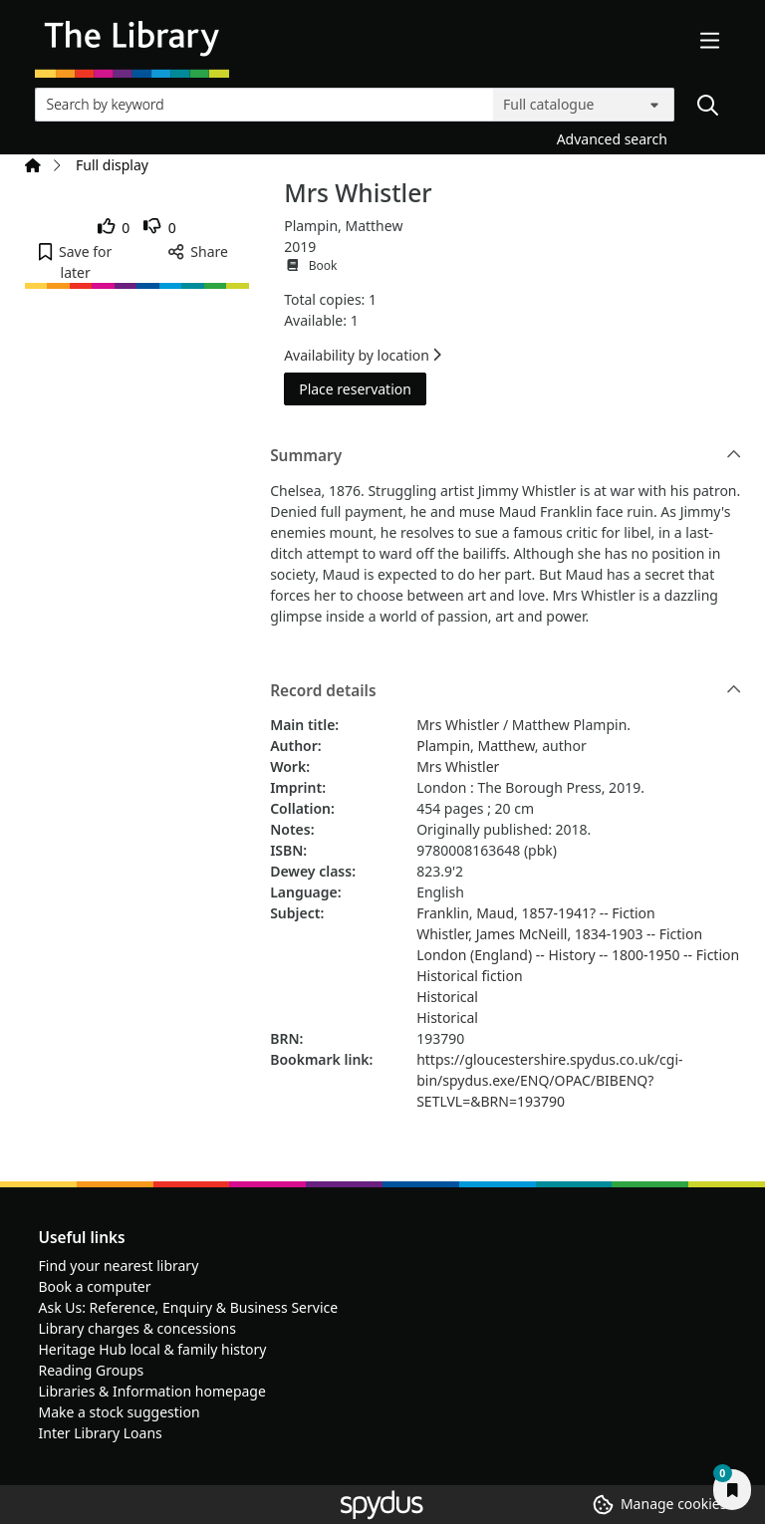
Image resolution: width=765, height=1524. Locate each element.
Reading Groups (91, 1370)
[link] (114, 227)
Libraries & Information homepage (152, 1391)
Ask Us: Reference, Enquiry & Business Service (189, 1307)
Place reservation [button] (362, 388)
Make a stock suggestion (119, 1411)
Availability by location (362, 355)
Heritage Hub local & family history (153, 1349)
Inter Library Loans (100, 1432)
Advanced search (612, 138)
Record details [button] (505, 691)
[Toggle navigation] (710, 41)
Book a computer (95, 1286)
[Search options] (583, 105)
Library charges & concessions (137, 1328)
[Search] (707, 105)
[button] (76, 262)
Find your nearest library (119, 1265)
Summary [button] (505, 456)
